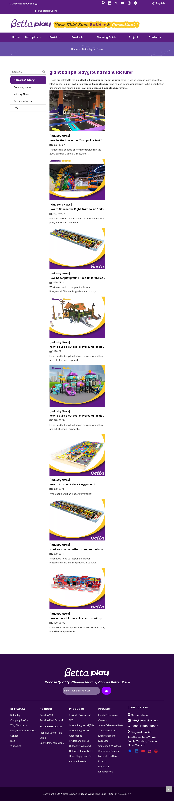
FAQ (16, 107)
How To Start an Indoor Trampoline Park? (75, 140)
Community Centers (108, 751)
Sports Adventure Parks (110, 725)
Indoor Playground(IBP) (81, 725)
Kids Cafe (103, 740)
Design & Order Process (23, 730)
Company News (22, 87)
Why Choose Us (18, 725)
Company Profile (19, 720)
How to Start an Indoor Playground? (72, 484)
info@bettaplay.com (145, 720)
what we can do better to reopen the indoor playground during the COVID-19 (77, 549)
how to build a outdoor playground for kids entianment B (77, 347)
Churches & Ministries (109, 746)
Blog (12, 740)
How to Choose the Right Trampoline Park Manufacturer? (77, 209)
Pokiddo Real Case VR (52, 720)
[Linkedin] (109, 3)
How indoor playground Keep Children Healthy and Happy (77, 278)
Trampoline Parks (107, 730)
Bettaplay (15, 715)
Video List (15, 746)
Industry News (21, 94)
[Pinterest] (135, 3)
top (169, 789)
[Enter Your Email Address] (81, 691)
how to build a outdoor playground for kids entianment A (77, 415)
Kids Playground (107, 735)
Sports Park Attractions (52, 743)
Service (14, 735)
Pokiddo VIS (46, 715)
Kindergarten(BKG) (79, 740)
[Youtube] (122, 3)
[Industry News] (59, 136)
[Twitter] (116, 3)
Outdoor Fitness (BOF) (81, 751)
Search (43, 71)
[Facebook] (103, 3)
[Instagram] (129, 3)
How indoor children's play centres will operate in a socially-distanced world (77, 618)
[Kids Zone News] (60, 204)
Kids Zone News (23, 101)
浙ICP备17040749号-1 (120, 794)
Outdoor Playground (80, 746)
